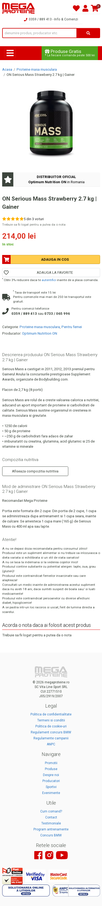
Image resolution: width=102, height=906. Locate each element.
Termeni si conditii (51, 720)
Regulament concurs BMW (51, 732)
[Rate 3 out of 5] (13, 219)
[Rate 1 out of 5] (4, 219)
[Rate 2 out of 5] (9, 219)
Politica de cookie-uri (51, 726)
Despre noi (51, 775)
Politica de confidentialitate (51, 714)
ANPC (51, 744)
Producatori (51, 781)
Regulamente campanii (51, 738)
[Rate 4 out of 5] (17, 219)
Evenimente (51, 793)
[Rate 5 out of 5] (22, 219)
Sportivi (51, 787)
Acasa (7, 69)
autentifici (49, 280)
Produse (51, 769)
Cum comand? (51, 811)
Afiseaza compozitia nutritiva (35, 471)
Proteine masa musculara (37, 69)
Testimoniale (51, 823)
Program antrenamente (51, 829)
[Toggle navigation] (10, 53)
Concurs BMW (51, 835)
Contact (51, 817)
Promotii (51, 763)
